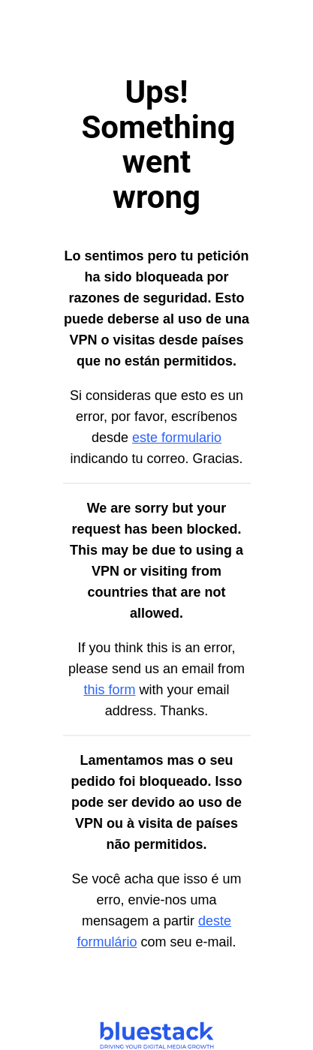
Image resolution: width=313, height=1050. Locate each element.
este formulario (176, 437)
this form (109, 689)
